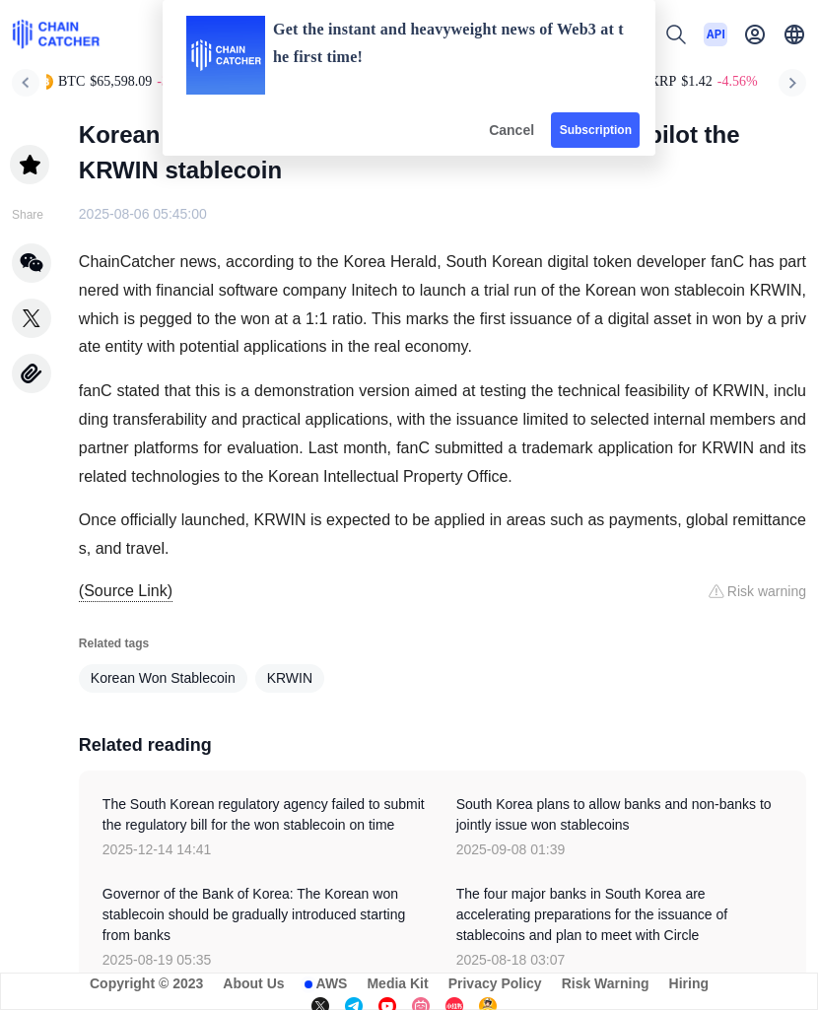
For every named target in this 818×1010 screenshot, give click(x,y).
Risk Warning (605, 983)
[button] (794, 34)
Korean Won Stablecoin (163, 678)
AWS (332, 983)
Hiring (689, 983)
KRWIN (289, 678)
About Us (253, 983)
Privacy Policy (495, 983)
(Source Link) (125, 590)
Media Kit (397, 983)
